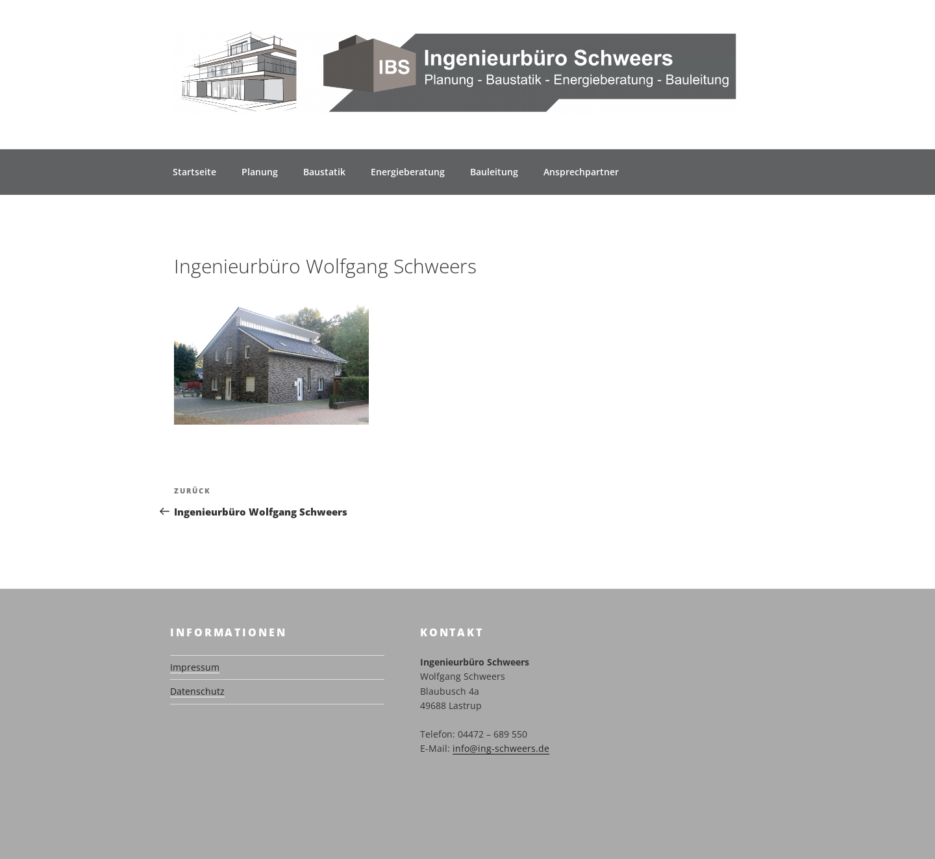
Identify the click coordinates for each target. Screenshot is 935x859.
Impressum (194, 667)
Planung (260, 172)
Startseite (194, 172)
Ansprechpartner (581, 172)
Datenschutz (197, 691)
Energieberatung (408, 172)
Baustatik (324, 172)
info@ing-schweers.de (501, 748)
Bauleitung (494, 172)
